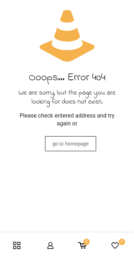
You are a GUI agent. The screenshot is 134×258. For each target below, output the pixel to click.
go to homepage (71, 144)
